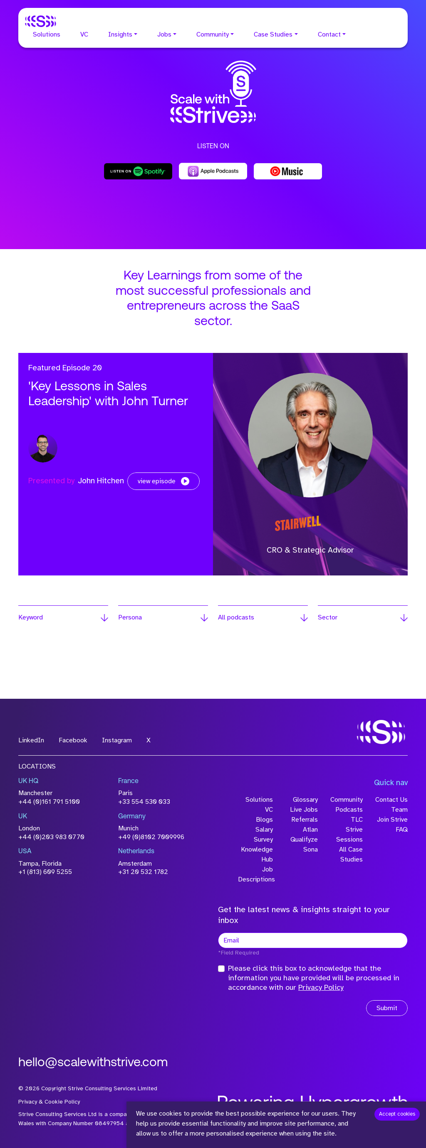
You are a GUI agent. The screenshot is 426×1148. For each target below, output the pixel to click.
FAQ (402, 829)
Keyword (30, 617)
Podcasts (349, 809)
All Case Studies (351, 854)
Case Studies (273, 34)
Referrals (304, 819)
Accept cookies (397, 1114)
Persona (130, 617)
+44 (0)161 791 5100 (49, 802)
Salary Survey (263, 834)
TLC (357, 819)
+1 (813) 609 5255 (45, 872)
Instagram (117, 740)
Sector (327, 617)
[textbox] (313, 940)
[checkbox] (221, 968)
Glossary (305, 800)
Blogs (264, 819)
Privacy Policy (321, 987)
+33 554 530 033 (144, 802)
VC (84, 34)
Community (212, 34)
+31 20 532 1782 (143, 872)
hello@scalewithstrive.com (93, 1063)
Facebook (73, 740)
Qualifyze (304, 839)
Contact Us (391, 800)
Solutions (46, 34)
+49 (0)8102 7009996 (151, 837)
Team (399, 809)
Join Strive (392, 819)
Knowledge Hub (257, 854)
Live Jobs (304, 809)
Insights (120, 34)
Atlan (310, 829)
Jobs (164, 34)
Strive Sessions (349, 834)
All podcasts (236, 617)
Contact (329, 34)
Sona (310, 849)
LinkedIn (31, 740)
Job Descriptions (255, 874)
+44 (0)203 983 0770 (51, 837)
